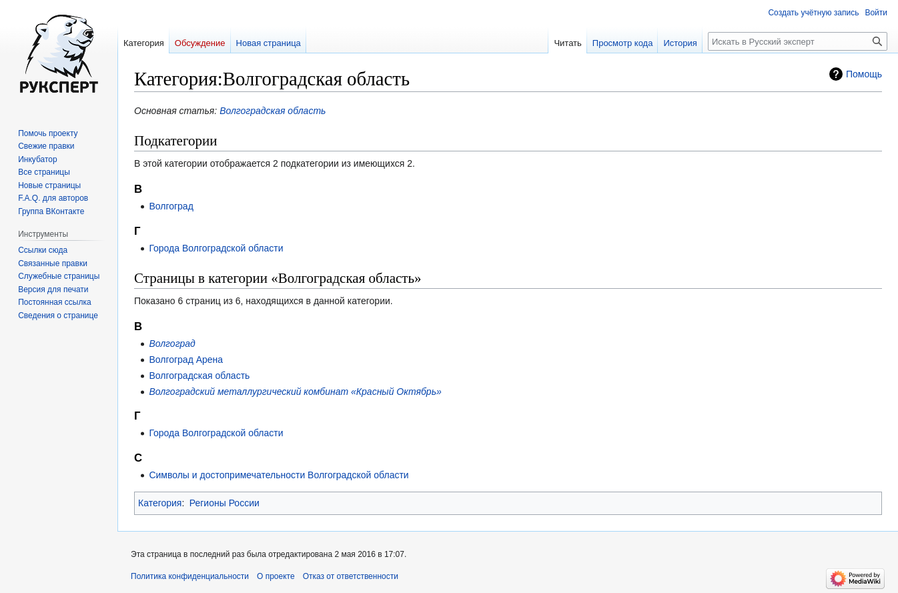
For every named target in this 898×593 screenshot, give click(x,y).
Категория (159, 503)
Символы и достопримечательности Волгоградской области (278, 475)
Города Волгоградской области (216, 248)
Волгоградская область (272, 110)
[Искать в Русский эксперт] (797, 41)
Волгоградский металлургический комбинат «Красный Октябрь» (295, 391)
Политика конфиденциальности (190, 576)
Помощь (864, 74)
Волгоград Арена (186, 359)
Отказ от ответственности (350, 576)
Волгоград (171, 206)
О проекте (276, 576)
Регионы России (224, 503)
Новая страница (268, 43)
